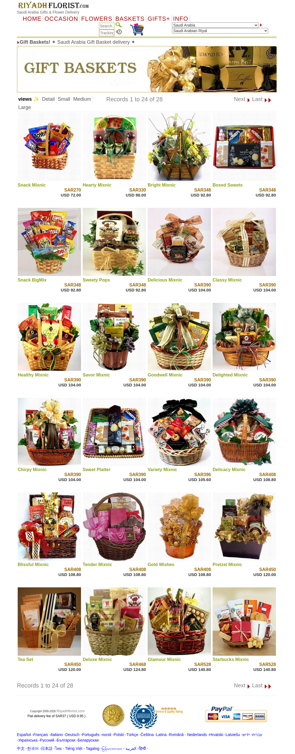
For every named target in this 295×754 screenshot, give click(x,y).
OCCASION (61, 19)
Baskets (129, 19)
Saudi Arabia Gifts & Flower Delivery (48, 12)
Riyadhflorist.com (71, 711)
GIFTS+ (159, 19)
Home (32, 19)
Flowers (96, 19)
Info (180, 19)
